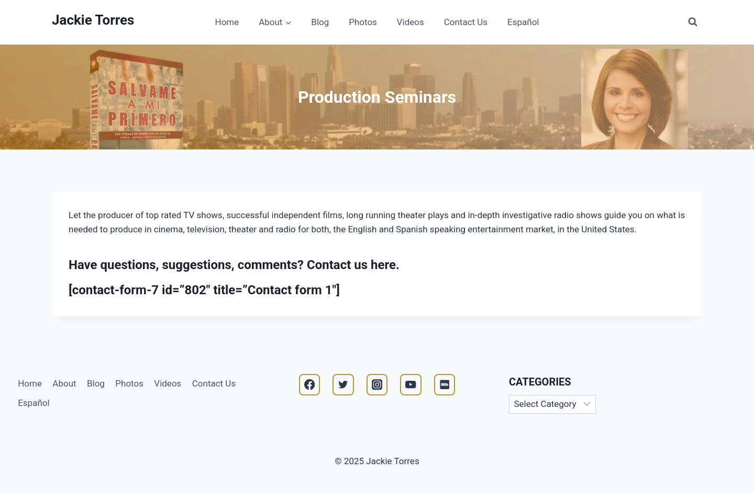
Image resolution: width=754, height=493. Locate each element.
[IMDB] (445, 384)
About (64, 383)
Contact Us (465, 22)
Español (523, 22)
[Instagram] (377, 384)
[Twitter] (343, 384)
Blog (320, 22)
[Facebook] (309, 384)
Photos (363, 22)
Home (227, 22)
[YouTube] (411, 384)
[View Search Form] (692, 22)
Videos (410, 22)
